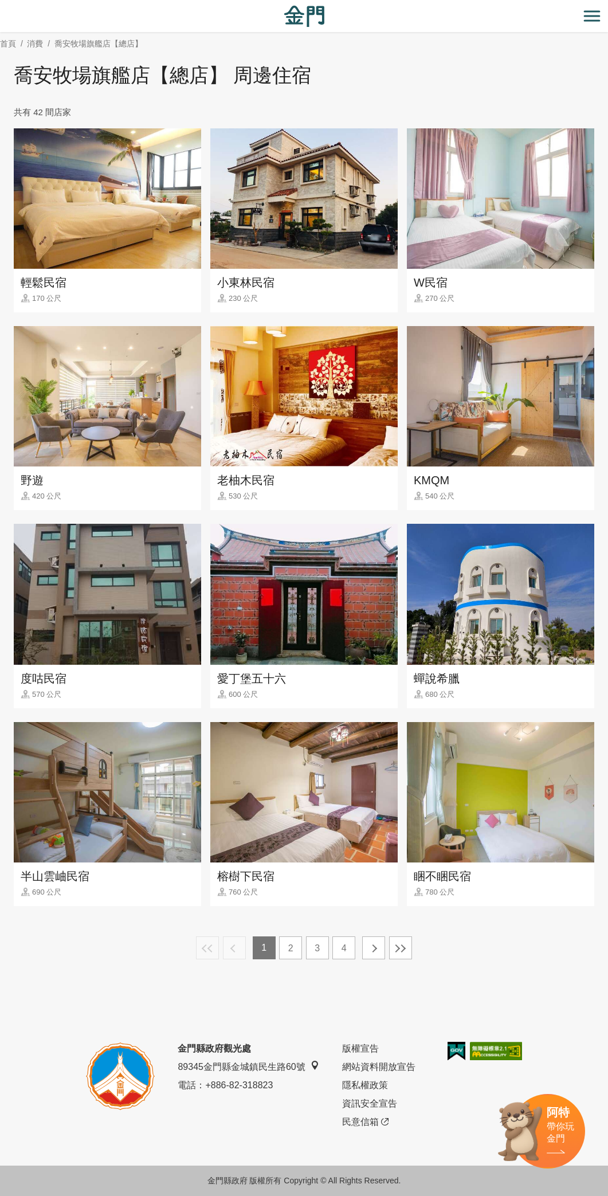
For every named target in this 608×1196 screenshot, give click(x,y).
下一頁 (373, 947)
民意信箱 (365, 1122)
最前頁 (207, 947)
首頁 (8, 43)
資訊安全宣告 (369, 1103)
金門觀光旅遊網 (304, 16)
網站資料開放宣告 (378, 1067)
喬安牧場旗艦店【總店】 (98, 43)
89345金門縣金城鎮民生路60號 (248, 1066)
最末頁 (400, 947)
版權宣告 (360, 1048)
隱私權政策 (365, 1085)
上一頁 (234, 947)
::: (3, 6)
